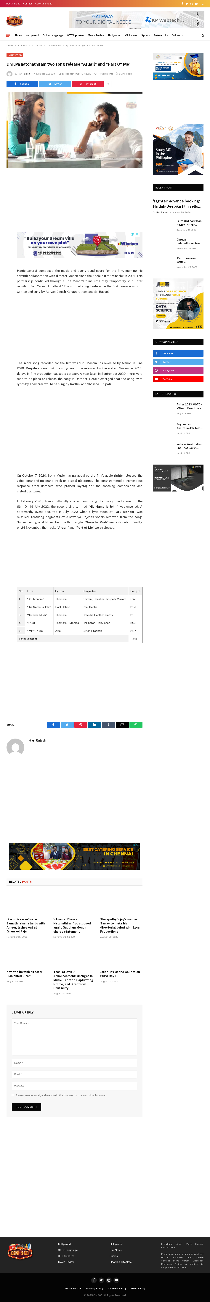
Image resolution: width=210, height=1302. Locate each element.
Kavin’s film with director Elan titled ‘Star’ (25, 974)
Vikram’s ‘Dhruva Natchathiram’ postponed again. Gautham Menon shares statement (72, 925)
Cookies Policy (117, 1288)
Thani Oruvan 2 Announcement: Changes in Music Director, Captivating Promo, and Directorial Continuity (73, 980)
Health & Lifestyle (121, 1262)
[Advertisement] (85, 206)
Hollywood (115, 35)
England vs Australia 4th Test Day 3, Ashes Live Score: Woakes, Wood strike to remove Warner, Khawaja (190, 426)
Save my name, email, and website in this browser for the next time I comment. (62, 1095)
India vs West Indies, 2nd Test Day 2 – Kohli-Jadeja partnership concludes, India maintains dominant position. (189, 446)
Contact (27, 3)
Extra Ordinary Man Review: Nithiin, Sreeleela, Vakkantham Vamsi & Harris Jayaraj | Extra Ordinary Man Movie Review (189, 223)
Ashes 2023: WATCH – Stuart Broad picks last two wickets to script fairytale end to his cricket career (190, 406)
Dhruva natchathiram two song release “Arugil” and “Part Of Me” (188, 241)
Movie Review (96, 35)
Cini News (131, 35)
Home (18, 35)
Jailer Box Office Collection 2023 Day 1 (120, 974)
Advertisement (43, 3)
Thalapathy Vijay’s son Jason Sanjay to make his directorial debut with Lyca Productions (120, 925)
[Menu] (8, 35)
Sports (145, 35)
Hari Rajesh (24, 73)
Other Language (53, 35)
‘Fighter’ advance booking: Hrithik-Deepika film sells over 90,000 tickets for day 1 (177, 204)
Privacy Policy (95, 1288)
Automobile (160, 35)
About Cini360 (12, 3)
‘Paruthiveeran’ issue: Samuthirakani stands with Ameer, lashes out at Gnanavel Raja (26, 925)
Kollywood (32, 35)
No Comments (103, 73)
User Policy (138, 1288)
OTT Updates (75, 35)
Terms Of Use (73, 1288)
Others (176, 35)
